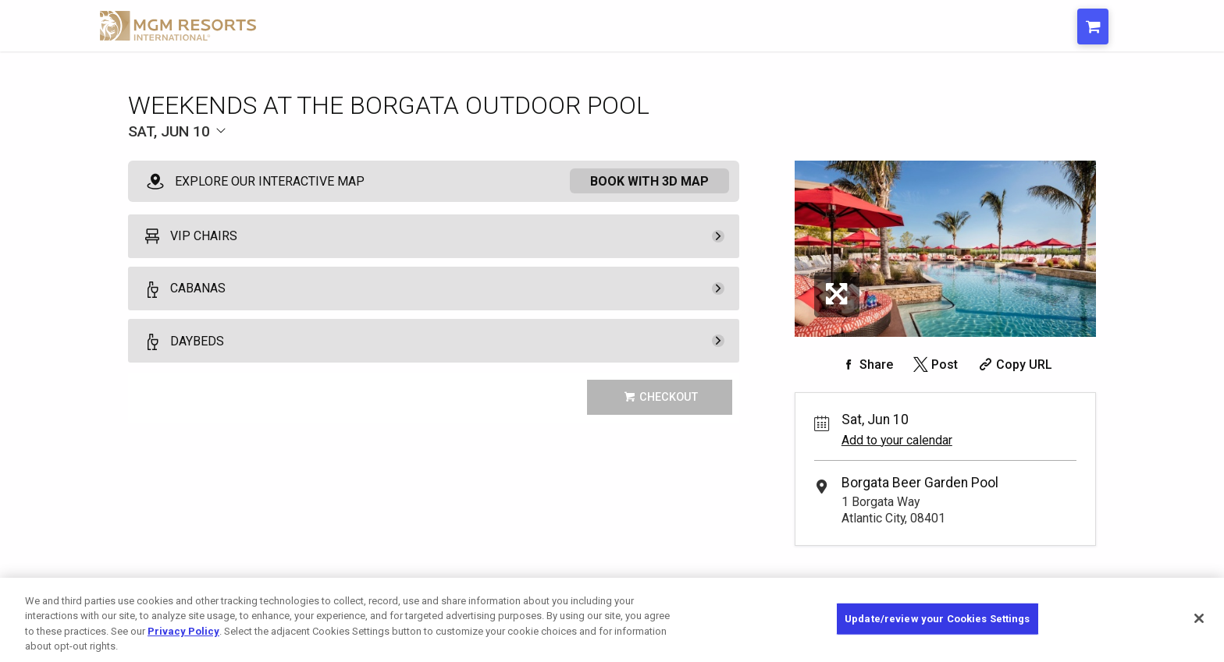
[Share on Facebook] (865, 364)
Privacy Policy (183, 631)
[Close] (1199, 618)
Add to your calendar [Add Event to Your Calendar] (897, 440)
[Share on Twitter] (934, 364)
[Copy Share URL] (1013, 364)
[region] (612, 620)
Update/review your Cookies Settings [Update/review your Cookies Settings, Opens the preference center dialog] (937, 619)
